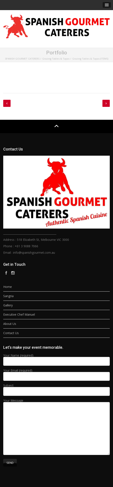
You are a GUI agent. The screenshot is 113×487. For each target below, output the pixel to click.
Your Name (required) (56, 358)
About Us (9, 324)
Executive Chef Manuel (19, 314)
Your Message (56, 427)
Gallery (8, 305)
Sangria (8, 296)
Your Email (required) (56, 373)
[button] (107, 5)
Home (7, 287)
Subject (56, 388)
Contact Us (11, 333)
